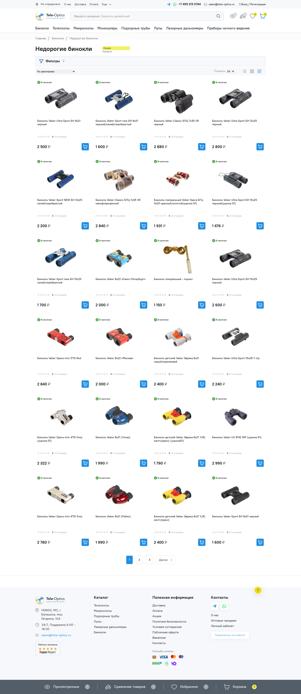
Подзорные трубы (135, 28)
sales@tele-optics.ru (222, 4)
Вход (242, 4)
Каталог (101, 597)
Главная (40, 38)
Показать (219, 71)
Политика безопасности (169, 621)
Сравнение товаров (129, 687)
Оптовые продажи (223, 620)
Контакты (159, 643)
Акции (156, 616)
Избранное (189, 687)
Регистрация (258, 4)
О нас (67, 4)
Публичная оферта (165, 632)
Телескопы (61, 28)
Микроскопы (84, 28)
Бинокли (42, 28)
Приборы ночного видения (228, 28)
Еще (102, 4)
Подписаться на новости (230, 635)
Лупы (158, 28)
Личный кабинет (222, 626)
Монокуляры (107, 28)
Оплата (92, 4)
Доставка (79, 4)
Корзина (239, 687)
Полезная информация (172, 597)
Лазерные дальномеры (184, 28)
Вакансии (159, 637)
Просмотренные (66, 687)
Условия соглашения (167, 627)
